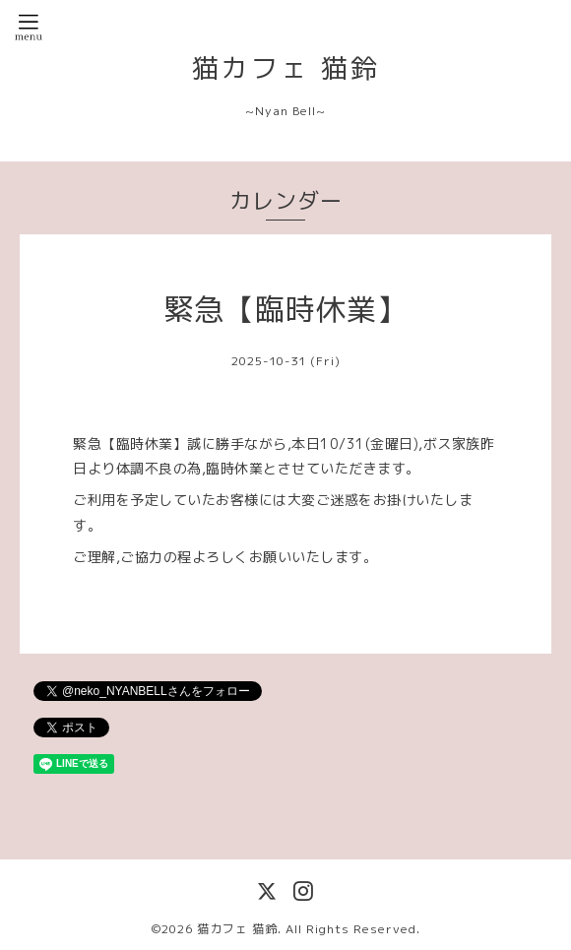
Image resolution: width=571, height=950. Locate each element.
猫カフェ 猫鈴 (286, 68)
